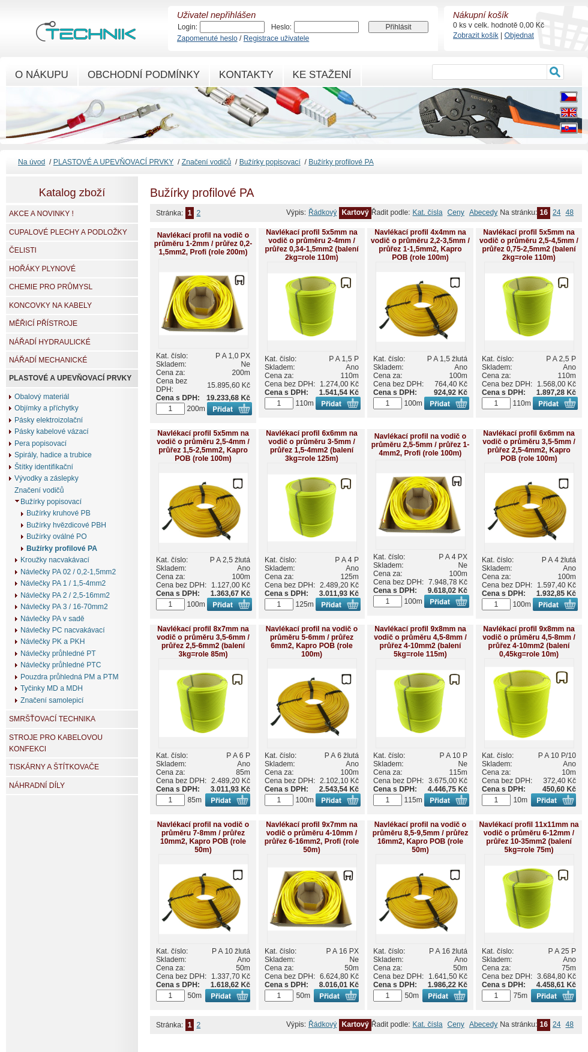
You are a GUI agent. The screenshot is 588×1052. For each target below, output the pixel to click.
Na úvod (31, 162)
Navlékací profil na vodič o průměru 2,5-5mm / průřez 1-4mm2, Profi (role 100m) (420, 444)
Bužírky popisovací (270, 162)
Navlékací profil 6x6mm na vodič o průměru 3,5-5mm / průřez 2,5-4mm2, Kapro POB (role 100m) (528, 446)
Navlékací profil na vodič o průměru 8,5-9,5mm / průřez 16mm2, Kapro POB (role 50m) (420, 837)
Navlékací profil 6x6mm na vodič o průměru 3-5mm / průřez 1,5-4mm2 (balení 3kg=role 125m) (312, 446)
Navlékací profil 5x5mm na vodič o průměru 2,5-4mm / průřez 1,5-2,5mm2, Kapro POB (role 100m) (203, 446)
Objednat (519, 35)
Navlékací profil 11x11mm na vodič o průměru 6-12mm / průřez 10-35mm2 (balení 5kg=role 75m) (528, 837)
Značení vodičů (206, 162)
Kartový (354, 212)
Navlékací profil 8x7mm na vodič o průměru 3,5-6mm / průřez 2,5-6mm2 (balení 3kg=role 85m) (203, 641)
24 (557, 212)
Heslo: (281, 27)
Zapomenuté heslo (207, 38)
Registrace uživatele (276, 38)
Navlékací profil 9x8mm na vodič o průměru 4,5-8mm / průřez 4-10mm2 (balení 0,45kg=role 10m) (528, 641)
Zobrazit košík (476, 35)
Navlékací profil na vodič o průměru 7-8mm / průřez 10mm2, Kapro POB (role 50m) (203, 837)
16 (543, 212)
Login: (187, 27)
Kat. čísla (428, 212)
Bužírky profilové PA (341, 162)
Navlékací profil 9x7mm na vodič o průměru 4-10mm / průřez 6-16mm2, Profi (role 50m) (312, 837)
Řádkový (322, 212)
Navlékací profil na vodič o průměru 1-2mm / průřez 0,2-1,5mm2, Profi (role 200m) (203, 243)
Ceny (456, 212)
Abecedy (483, 212)
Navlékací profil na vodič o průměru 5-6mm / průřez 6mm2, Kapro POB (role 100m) (312, 641)
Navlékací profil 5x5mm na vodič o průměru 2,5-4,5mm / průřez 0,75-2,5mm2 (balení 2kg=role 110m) (528, 245)
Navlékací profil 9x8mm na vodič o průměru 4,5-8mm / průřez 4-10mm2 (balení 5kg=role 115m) (420, 641)
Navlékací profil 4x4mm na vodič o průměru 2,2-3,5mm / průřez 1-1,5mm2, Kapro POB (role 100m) (420, 245)
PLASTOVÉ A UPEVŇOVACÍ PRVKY (113, 162)
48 (569, 212)
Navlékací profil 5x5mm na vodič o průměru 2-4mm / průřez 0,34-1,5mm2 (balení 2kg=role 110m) (311, 245)
